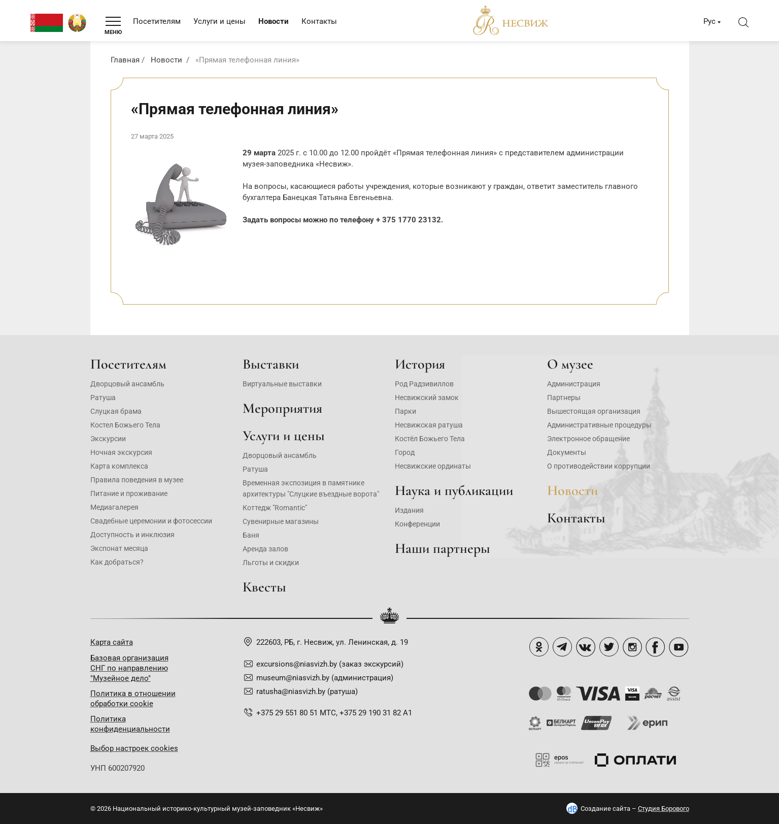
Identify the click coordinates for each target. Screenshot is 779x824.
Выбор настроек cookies (134, 748)
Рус (709, 21)
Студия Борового (663, 808)
